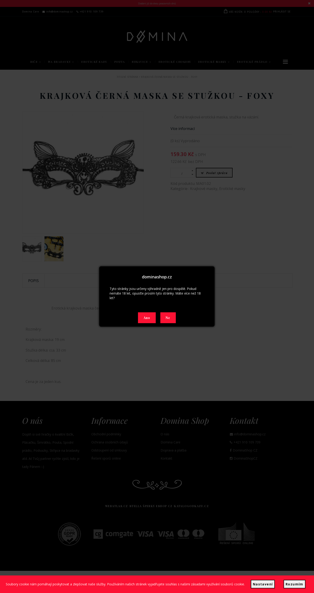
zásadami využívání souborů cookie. (220, 586)
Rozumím (292, 586)
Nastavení (263, 586)
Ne (168, 318)
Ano (147, 318)
